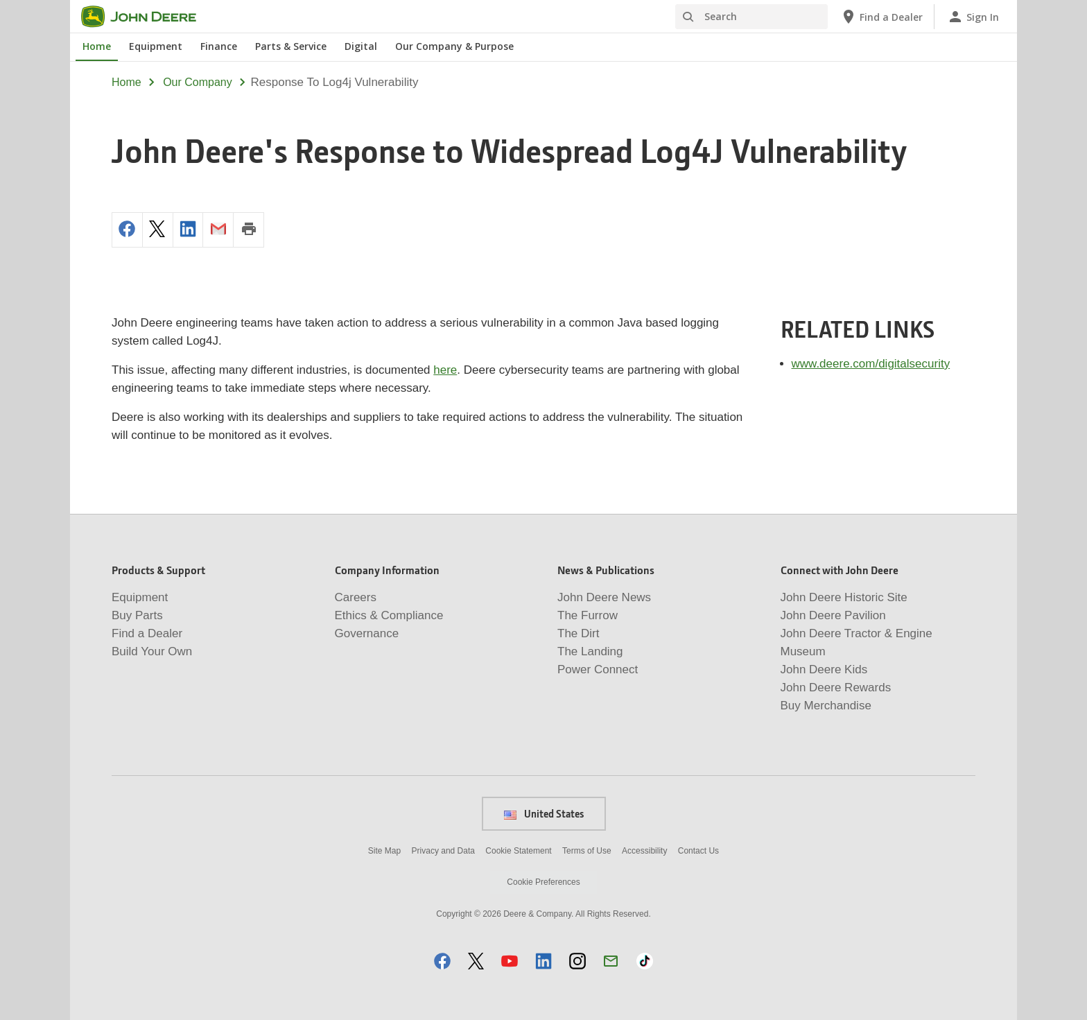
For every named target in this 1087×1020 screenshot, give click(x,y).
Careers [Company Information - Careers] (355, 597)
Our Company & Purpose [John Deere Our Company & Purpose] (454, 46)
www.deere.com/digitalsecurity (871, 363)
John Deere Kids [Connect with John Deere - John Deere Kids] (824, 669)
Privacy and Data (443, 851)
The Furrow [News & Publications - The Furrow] (587, 615)
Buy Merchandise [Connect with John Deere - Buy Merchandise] (826, 705)
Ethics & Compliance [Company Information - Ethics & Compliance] (389, 615)
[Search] (751, 16)
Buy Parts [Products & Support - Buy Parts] (137, 615)
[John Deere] (147, 17)
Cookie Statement (518, 851)
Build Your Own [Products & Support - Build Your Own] (152, 651)
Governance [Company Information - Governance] (367, 633)
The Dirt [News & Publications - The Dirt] (578, 633)
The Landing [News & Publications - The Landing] (590, 651)
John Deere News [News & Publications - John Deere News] (604, 597)
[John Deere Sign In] (973, 16)
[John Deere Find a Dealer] (881, 16)
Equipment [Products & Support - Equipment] (140, 597)
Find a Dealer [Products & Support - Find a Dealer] (147, 633)
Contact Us (698, 851)
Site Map (384, 851)
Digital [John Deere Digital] (361, 46)
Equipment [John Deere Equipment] (155, 46)
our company (197, 82)
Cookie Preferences (543, 882)
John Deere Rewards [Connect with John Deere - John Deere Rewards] (836, 687)
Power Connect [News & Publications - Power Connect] (597, 669)
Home (126, 82)
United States (544, 813)
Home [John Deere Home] (96, 46)
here (445, 370)
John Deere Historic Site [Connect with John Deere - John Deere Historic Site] (844, 597)
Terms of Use (586, 851)
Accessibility (644, 851)
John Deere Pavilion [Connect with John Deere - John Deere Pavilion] (833, 615)
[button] (442, 960)
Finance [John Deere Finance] (218, 46)
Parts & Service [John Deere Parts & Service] (291, 46)
